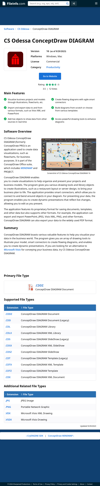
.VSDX (8, 419)
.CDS (7, 339)
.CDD (8, 320)
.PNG (8, 406)
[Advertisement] (50, 16)
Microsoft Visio (12, 249)
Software (9, 28)
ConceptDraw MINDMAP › (61, 435)
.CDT (7, 358)
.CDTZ (8, 370)
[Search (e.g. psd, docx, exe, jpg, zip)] (49, 3)
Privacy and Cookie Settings (67, 484)
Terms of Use (37, 484)
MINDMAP (27, 168)
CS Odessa (23, 28)
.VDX (8, 413)
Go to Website (50, 76)
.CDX (8, 377)
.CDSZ (8, 351)
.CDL (7, 326)
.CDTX (8, 364)
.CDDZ (8, 313)
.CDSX (8, 345)
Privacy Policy (50, 484)
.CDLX (8, 333)
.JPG (7, 400)
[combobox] (49, 3)
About (82, 484)
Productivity (53, 67)
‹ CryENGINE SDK (34, 435)
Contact (89, 484)
